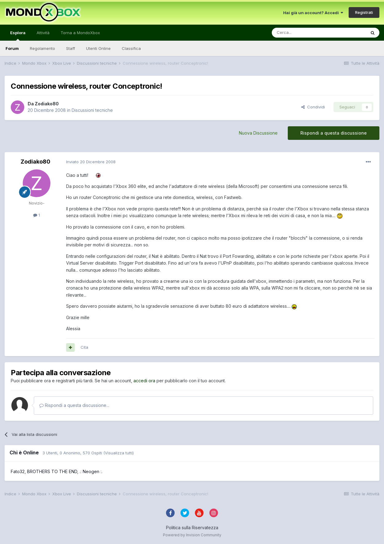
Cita (84, 347)
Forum (12, 48)
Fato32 (18, 471)
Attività (43, 32)
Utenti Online (98, 48)
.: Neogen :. (91, 471)
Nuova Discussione (258, 133)
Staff (70, 48)
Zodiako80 (47, 103)
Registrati (364, 12)
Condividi (313, 106)
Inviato (91, 161)
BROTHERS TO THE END (52, 471)
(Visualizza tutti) (118, 452)
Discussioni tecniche (92, 110)
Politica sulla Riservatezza (192, 527)
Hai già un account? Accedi (313, 12)
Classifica (131, 48)
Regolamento (42, 48)
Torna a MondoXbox (80, 32)
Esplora (18, 35)
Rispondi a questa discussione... (74, 405)
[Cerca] (300, 33)
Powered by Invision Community (192, 535)
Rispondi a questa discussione (333, 133)
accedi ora (144, 380)
